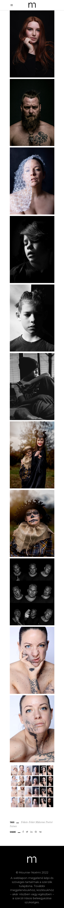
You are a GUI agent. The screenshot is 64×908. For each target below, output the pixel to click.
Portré (49, 822)
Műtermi (40, 822)
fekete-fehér (28, 822)
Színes (13, 826)
